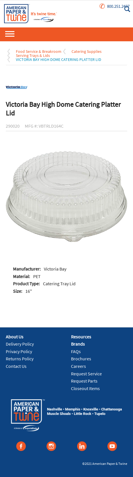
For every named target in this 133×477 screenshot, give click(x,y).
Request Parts (84, 381)
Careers (78, 366)
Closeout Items (85, 388)
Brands (78, 344)
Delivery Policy (20, 344)
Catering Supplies (87, 51)
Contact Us (16, 366)
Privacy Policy (19, 351)
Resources (81, 337)
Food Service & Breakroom (38, 51)
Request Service (86, 374)
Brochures (81, 359)
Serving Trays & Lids (33, 55)
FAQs (76, 351)
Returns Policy (19, 359)
